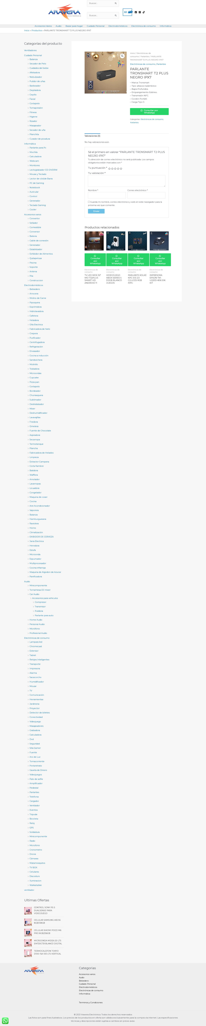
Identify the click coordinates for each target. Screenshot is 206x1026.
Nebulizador (36, 77)
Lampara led (36, 642)
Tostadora (34, 369)
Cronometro (36, 850)
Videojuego (35, 721)
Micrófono (35, 628)
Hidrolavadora (36, 311)
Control (33, 196)
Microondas (35, 373)
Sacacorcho (35, 677)
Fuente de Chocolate (40, 430)
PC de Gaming (37, 183)
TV (31, 690)
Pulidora (39, 611)
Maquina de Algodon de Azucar (45, 572)
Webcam (34, 161)
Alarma (33, 673)
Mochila (33, 152)
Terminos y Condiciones (90, 1002)
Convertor (35, 218)
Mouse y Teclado (38, 174)
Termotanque (36, 444)
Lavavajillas (35, 417)
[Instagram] (140, 12)
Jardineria (34, 704)
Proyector (35, 708)
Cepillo (33, 94)
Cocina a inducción (39, 355)
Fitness (33, 112)
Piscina (33, 262)
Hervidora (34, 545)
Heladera (34, 320)
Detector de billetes (40, 712)
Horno (33, 528)
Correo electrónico (137, 190)
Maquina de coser (38, 497)
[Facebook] (136, 12)
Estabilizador (36, 249)
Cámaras (34, 858)
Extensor (34, 651)
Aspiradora (35, 435)
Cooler (33, 209)
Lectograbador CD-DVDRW (43, 170)
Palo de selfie (36, 779)
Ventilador (35, 805)
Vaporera (34, 510)
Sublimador (35, 399)
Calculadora (35, 156)
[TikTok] (144, 12)
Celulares (34, 872)
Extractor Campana (39, 461)
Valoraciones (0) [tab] (92, 136)
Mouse (33, 686)
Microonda (35, 554)
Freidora (34, 422)
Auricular (34, 192)
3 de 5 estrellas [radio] (115, 168)
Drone (33, 854)
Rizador (33, 121)
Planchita (34, 134)
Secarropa (35, 439)
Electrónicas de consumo (37, 638)
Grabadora (35, 730)
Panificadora (36, 576)
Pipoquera (35, 302)
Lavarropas (35, 483)
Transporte (35, 664)
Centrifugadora (37, 342)
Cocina (33, 501)
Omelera (34, 426)
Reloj (32, 823)
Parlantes (34, 792)
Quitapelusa (36, 258)
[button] (122, 56)
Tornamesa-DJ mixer (40, 590)
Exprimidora (36, 307)
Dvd (32, 739)
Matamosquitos (37, 863)
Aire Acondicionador (40, 506)
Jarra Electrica (37, 541)
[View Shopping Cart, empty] (127, 12)
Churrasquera (36, 395)
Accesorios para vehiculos (45, 598)
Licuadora (34, 488)
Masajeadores (36, 726)
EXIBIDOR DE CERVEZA (42, 536)
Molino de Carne (38, 298)
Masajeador (35, 125)
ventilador (29, 890)
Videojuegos (36, 774)
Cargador (34, 801)
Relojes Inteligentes (39, 659)
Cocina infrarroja (38, 568)
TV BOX (33, 867)
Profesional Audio (38, 633)
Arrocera (34, 293)
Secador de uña (37, 130)
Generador (35, 200)
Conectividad (36, 717)
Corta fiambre (37, 466)
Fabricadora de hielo (40, 329)
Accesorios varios (32, 214)
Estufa (33, 550)
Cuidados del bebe (39, 68)
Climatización (36, 532)
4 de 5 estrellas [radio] (118, 168)
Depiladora (35, 90)
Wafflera (34, 475)
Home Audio (36, 620)
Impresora (35, 668)
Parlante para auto (44, 615)
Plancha (34, 448)
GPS (32, 827)
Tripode (33, 814)
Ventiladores (30, 50)
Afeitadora (35, 72)
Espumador (35, 559)
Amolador (35, 479)
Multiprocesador (38, 563)
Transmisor (40, 606)
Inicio (132, 53)
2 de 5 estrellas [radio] (112, 168)
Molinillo (34, 364)
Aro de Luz (35, 757)
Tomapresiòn (36, 108)
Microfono (35, 845)
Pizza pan (34, 382)
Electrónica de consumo (143, 26)
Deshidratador (37, 404)
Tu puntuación (97, 167)
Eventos (34, 810)
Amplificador (36, 783)
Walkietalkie (36, 885)
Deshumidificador (38, 413)
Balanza (34, 59)
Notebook (35, 187)
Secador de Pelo (38, 63)
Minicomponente (38, 585)
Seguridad (35, 743)
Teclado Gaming (38, 205)
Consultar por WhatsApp (149, 111)
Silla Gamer (35, 748)
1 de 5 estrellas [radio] (109, 168)
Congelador (35, 492)
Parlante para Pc (38, 147)
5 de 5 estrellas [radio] (121, 168)
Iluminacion (35, 880)
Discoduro (35, 876)
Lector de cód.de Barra (41, 178)
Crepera (34, 333)
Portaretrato (36, 765)
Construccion (36, 280)
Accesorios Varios (43, 26)
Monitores (35, 165)
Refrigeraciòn (36, 346)
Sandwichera (36, 360)
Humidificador (37, 681)
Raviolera (34, 523)
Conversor (35, 231)
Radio (32, 841)
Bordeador (35, 391)
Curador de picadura (40, 139)
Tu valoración (96, 173)
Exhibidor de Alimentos (41, 254)
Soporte (34, 267)
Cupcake (34, 377)
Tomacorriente (37, 761)
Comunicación (37, 695)
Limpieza (34, 457)
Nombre (93, 190)
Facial (32, 99)
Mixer (32, 408)
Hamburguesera (38, 519)
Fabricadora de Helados (41, 453)
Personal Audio (37, 624)
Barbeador (35, 85)
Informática (165, 26)
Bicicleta (34, 818)
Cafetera (34, 315)
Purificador (35, 338)
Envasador (35, 351)
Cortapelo (35, 103)
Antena (33, 271)
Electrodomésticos (117, 26)
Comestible (35, 227)
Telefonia (34, 796)
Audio (59, 26)
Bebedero (35, 289)
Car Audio (34, 594)
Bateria (33, 236)
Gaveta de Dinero (38, 770)
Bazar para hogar (74, 26)
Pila (31, 276)
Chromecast (36, 646)
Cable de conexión (39, 240)
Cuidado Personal (95, 26)
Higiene (33, 116)
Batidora (34, 470)
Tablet (33, 655)
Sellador (34, 223)
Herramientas (36, 699)
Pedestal (34, 788)
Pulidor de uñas (37, 81)
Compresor (40, 602)
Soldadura (35, 832)
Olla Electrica (36, 324)
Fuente (33, 752)
